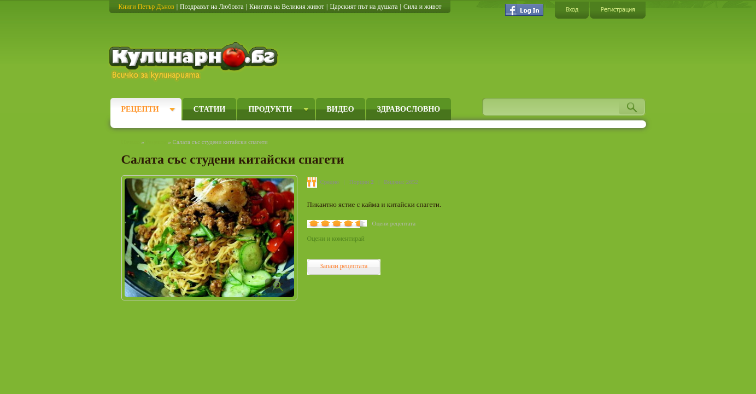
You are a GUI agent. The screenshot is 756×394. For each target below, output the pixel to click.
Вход (572, 10)
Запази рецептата (344, 266)
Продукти (270, 109)
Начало (130, 141)
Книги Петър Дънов (146, 6)
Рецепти (140, 109)
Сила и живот (422, 6)
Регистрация (618, 10)
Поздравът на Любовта (211, 6)
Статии (210, 109)
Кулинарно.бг (195, 61)
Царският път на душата (363, 6)
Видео (340, 109)
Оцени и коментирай (336, 238)
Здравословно (409, 109)
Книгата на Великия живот (286, 6)
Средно (329, 181)
